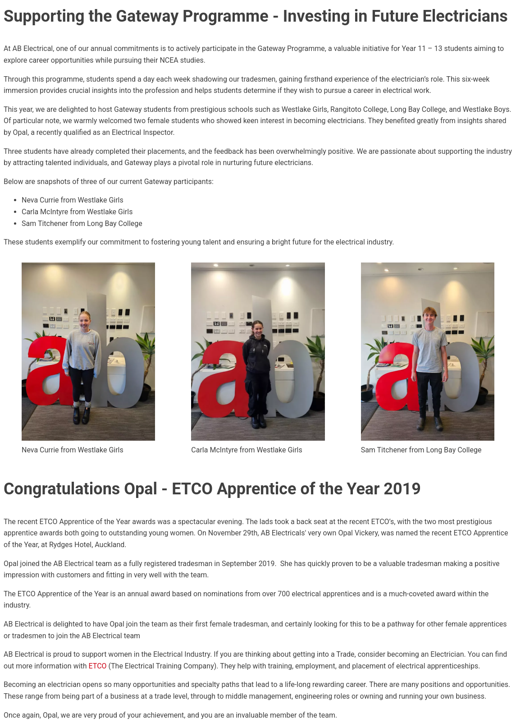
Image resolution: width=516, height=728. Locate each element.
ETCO (98, 666)
